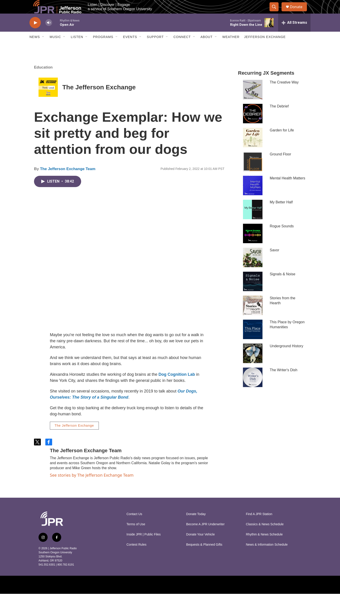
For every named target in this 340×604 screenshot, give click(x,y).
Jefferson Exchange (265, 47)
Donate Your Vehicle (200, 544)
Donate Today (196, 524)
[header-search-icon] (276, 12)
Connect (182, 47)
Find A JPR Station (259, 524)
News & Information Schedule (267, 554)
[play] (35, 33)
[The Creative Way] (252, 99)
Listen (77, 47)
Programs (103, 47)
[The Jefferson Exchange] (48, 97)
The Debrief (279, 116)
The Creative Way (284, 92)
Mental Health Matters (287, 188)
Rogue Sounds (282, 236)
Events (130, 47)
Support (155, 47)
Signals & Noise (282, 284)
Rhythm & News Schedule (264, 544)
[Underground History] (252, 363)
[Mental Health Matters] (252, 195)
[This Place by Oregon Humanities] (252, 339)
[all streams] (294, 33)
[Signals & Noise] (252, 291)
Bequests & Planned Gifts (204, 554)
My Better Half (281, 212)
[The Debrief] (252, 123)
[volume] (49, 33)
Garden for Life (282, 140)
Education (43, 77)
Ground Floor (280, 164)
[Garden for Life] (252, 147)
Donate (299, 12)
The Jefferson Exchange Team (67, 179)
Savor (274, 260)
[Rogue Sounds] (252, 243)
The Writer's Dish (283, 380)
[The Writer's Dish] (252, 387)
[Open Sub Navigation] (43, 47)
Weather (231, 47)
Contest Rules (136, 554)
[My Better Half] (252, 219)
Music (55, 47)
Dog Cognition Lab (176, 384)
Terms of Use (135, 534)
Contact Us (134, 524)
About (207, 47)
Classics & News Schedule (265, 534)
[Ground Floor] (252, 171)
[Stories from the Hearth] (252, 315)
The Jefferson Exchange (99, 97)
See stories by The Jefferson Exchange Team (92, 485)
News (34, 47)
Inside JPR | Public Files (143, 544)
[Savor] (252, 267)
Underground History (286, 356)
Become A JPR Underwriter (205, 534)
